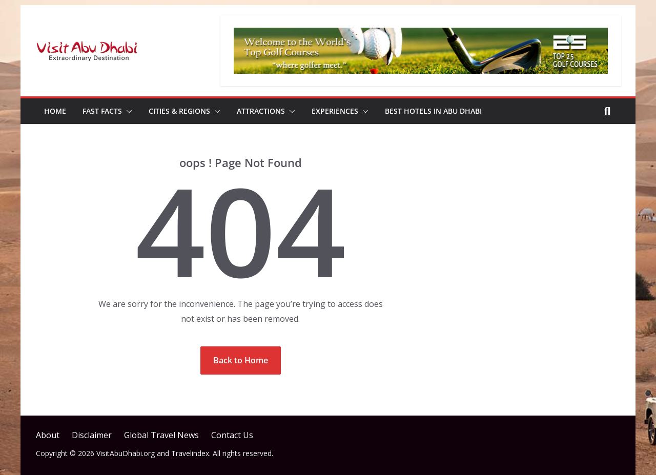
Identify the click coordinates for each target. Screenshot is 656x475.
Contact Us (232, 435)
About (47, 435)
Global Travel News (161, 435)
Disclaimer (92, 435)
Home (55, 111)
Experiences (335, 111)
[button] (127, 111)
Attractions (261, 111)
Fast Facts (102, 111)
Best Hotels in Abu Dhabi (433, 111)
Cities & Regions (179, 111)
